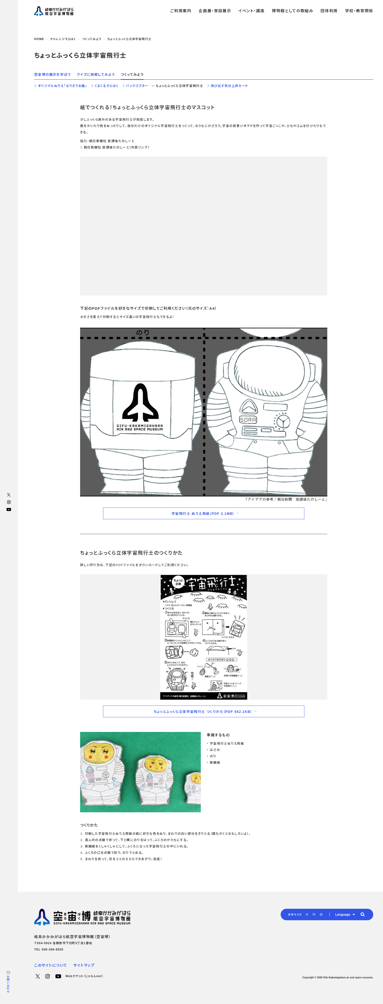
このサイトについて (50, 965)
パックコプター (137, 86)
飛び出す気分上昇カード (229, 86)
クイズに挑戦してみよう (96, 74)
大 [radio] (307, 914)
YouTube (8, 509)
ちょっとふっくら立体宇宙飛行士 (179, 86)
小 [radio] (321, 914)
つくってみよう (91, 39)
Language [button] (342, 914)
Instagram (8, 502)
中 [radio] (314, 914)
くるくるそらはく (106, 86)
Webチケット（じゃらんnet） (84, 976)
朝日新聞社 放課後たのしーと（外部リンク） (117, 147)
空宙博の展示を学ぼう (52, 74)
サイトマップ (84, 965)
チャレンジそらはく (63, 39)
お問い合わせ (8, 984)
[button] (362, 914)
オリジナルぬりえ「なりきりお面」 (62, 86)
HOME (39, 39)
